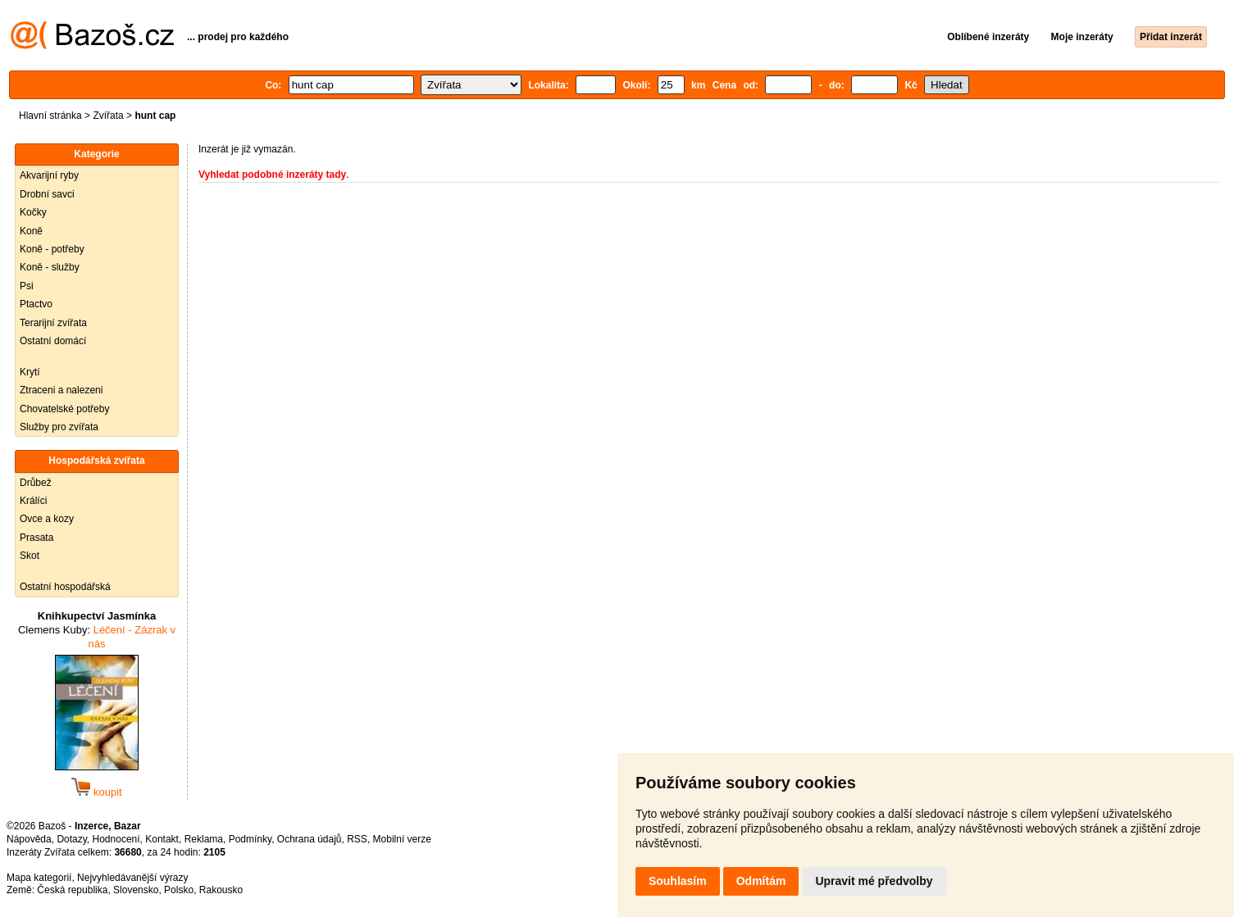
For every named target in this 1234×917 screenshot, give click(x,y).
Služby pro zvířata (59, 427)
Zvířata (108, 115)
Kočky (33, 212)
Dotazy (71, 839)
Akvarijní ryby (49, 175)
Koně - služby (50, 267)
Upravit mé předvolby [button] (873, 880)
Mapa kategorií (39, 877)
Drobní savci (47, 194)
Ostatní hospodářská (65, 586)
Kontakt (162, 839)
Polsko (179, 890)
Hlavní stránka (50, 115)
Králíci (33, 500)
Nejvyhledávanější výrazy (132, 877)
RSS (357, 839)
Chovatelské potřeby (64, 409)
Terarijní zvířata (53, 323)
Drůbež (36, 482)
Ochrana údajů (309, 839)
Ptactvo (36, 304)
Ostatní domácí (53, 341)
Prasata (36, 537)
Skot (29, 555)
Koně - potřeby (52, 249)
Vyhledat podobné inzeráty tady (272, 174)
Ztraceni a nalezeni (61, 390)
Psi (27, 286)
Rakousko (221, 890)
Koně (31, 231)
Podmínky (250, 839)
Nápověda (29, 839)
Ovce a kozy (47, 518)
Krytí (30, 372)
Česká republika (72, 890)
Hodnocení (116, 839)
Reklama (203, 839)
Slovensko (135, 890)
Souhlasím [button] (678, 880)
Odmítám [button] (761, 880)
